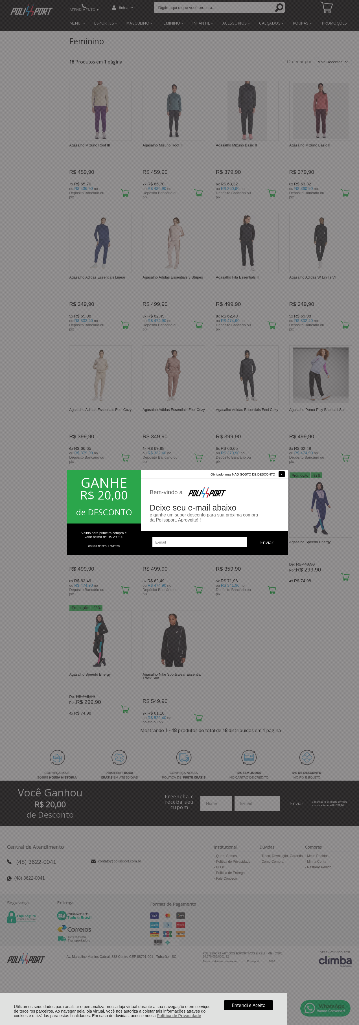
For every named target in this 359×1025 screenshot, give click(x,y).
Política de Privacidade (179, 1015)
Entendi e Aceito (249, 1005)
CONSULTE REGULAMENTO (104, 546)
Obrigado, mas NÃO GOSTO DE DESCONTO (243, 474)
